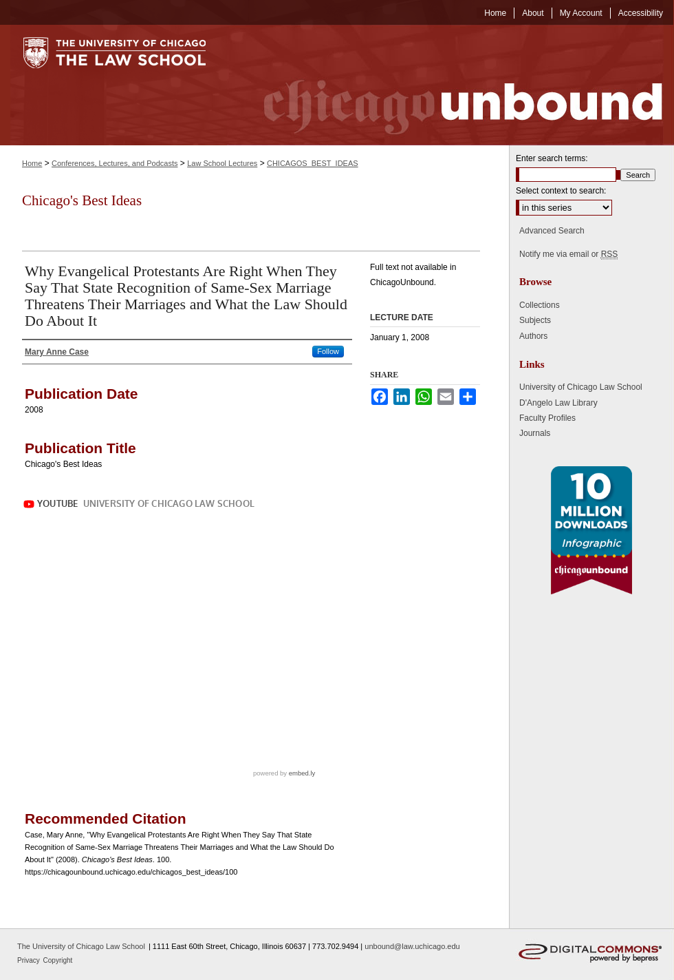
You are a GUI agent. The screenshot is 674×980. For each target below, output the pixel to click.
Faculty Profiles (547, 418)
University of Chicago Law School (580, 387)
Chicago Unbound (450, 85)
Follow (328, 351)
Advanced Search (552, 231)
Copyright (58, 960)
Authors (533, 336)
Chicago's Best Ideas (82, 200)
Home (32, 163)
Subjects (535, 320)
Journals (534, 433)
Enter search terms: (552, 158)
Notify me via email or (568, 254)
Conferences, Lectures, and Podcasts (114, 163)
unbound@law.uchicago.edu (412, 946)
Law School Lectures (222, 163)
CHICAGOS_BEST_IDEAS (312, 163)
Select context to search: (561, 191)
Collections (539, 305)
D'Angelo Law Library (558, 403)
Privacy (29, 960)
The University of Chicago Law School (81, 946)
